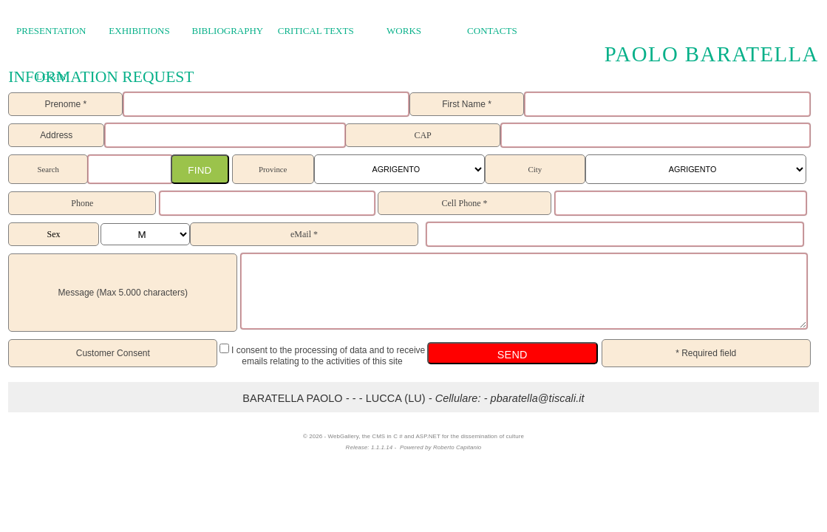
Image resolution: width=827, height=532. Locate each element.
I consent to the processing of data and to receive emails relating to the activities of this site (327, 355)
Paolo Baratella (712, 53)
